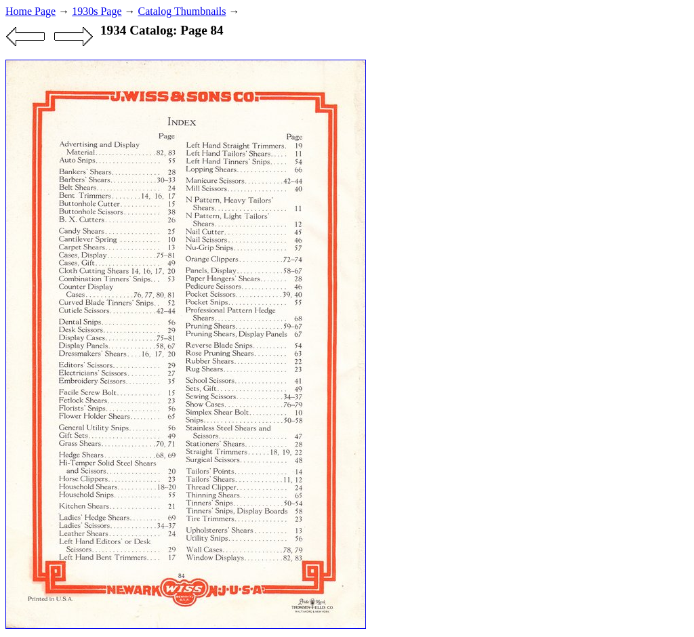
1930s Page (96, 11)
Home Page (30, 11)
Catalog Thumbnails (182, 11)
